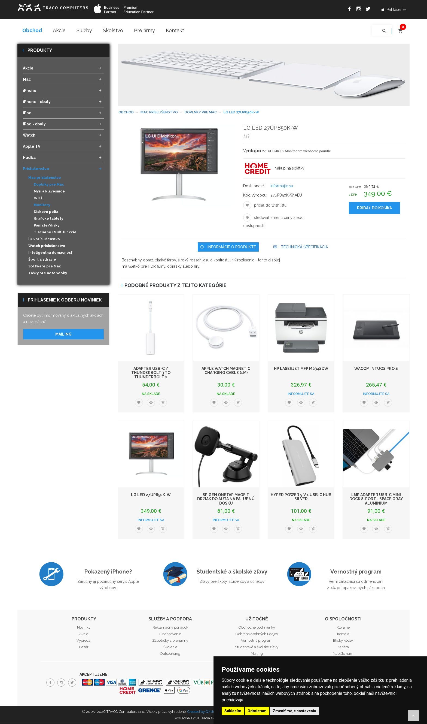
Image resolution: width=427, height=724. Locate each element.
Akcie (59, 30)
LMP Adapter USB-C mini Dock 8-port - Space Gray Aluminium (376, 499)
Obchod (32, 30)
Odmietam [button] (257, 711)
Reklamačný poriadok (170, 628)
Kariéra (343, 647)
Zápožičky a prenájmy (170, 641)
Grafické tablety (48, 219)
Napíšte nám (343, 654)
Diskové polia (46, 212)
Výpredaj (84, 641)
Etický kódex (343, 641)
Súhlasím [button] (232, 711)
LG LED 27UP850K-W (151, 495)
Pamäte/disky (46, 226)
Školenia (170, 647)
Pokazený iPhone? (108, 572)
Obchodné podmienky (257, 628)
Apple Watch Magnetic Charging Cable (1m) (226, 371)
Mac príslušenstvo (159, 113)
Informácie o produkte (228, 247)
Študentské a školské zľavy (232, 572)
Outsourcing (170, 654)
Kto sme (343, 628)
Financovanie (170, 634)
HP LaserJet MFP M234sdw (301, 369)
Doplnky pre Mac (49, 185)
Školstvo (113, 30)
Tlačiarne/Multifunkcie (55, 233)
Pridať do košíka (374, 208)
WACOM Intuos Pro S (376, 369)
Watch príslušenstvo (46, 246)
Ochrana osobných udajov (257, 634)
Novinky (83, 628)
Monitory (42, 205)
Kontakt (175, 30)
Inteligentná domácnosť (50, 253)
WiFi (38, 199)
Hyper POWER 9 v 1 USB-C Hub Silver (301, 497)
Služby (84, 30)
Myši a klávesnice (49, 192)
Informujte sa (281, 186)
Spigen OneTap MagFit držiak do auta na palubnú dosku (226, 499)
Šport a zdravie (42, 260)
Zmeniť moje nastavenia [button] (294, 711)
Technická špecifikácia (300, 247)
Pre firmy (144, 30)
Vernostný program (356, 572)
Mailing (63, 334)
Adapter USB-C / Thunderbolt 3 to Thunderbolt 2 (150, 373)
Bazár (84, 647)
